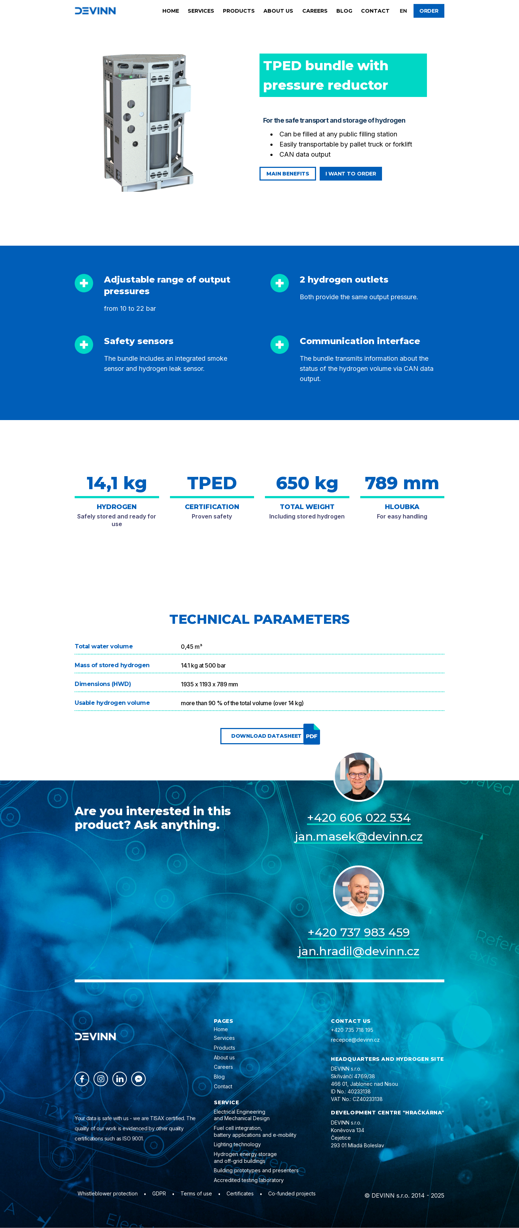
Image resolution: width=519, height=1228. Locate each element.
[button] (403, 11)
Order (429, 11)
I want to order (350, 173)
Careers (315, 11)
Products (239, 11)
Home (170, 11)
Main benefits (287, 173)
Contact (375, 11)
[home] (95, 11)
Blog (344, 11)
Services (201, 11)
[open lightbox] (149, 123)
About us (278, 11)
